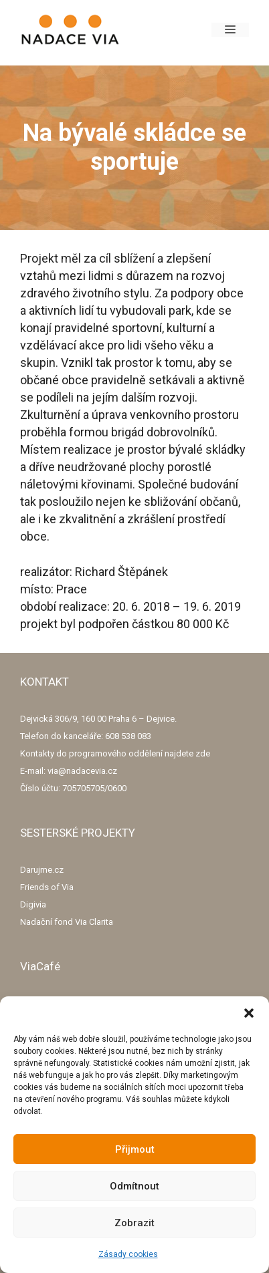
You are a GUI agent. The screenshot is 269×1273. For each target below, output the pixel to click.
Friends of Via (47, 887)
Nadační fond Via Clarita (66, 922)
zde (202, 753)
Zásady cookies (128, 1254)
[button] (249, 1013)
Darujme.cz (42, 870)
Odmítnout (134, 1186)
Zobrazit (134, 1223)
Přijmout (135, 1149)
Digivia (33, 904)
